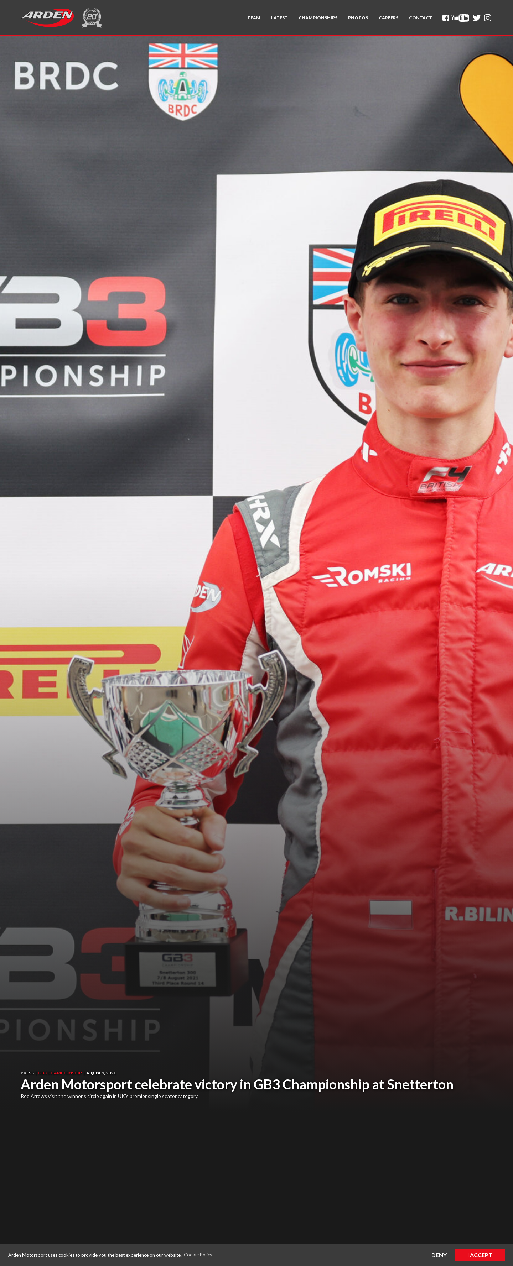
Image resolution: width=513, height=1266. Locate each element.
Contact (420, 17)
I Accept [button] (479, 1254)
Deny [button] (439, 1254)
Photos (358, 17)
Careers (388, 17)
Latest (279, 17)
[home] (47, 18)
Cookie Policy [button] (198, 1254)
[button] (253, 17)
